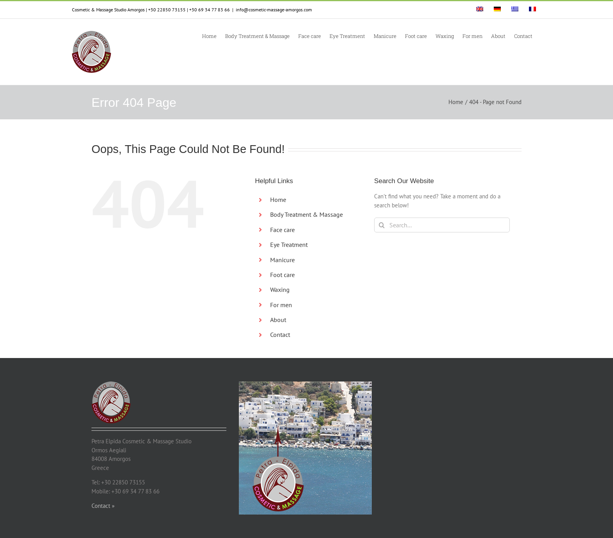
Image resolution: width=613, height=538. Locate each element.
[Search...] (442, 225)
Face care (282, 230)
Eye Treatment (289, 244)
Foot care (282, 275)
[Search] (381, 225)
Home (278, 199)
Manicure (282, 260)
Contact (280, 334)
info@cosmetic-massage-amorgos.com (274, 10)
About (278, 320)
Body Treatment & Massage (306, 214)
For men (281, 305)
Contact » (103, 505)
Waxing (280, 289)
